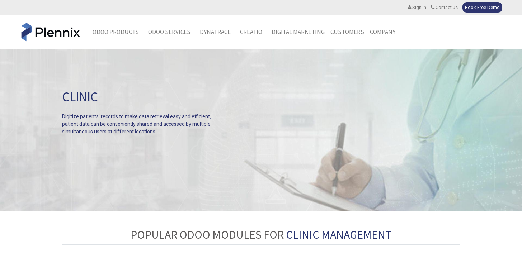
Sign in (417, 7)
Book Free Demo (482, 7)
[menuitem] (215, 32)
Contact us (444, 7)
